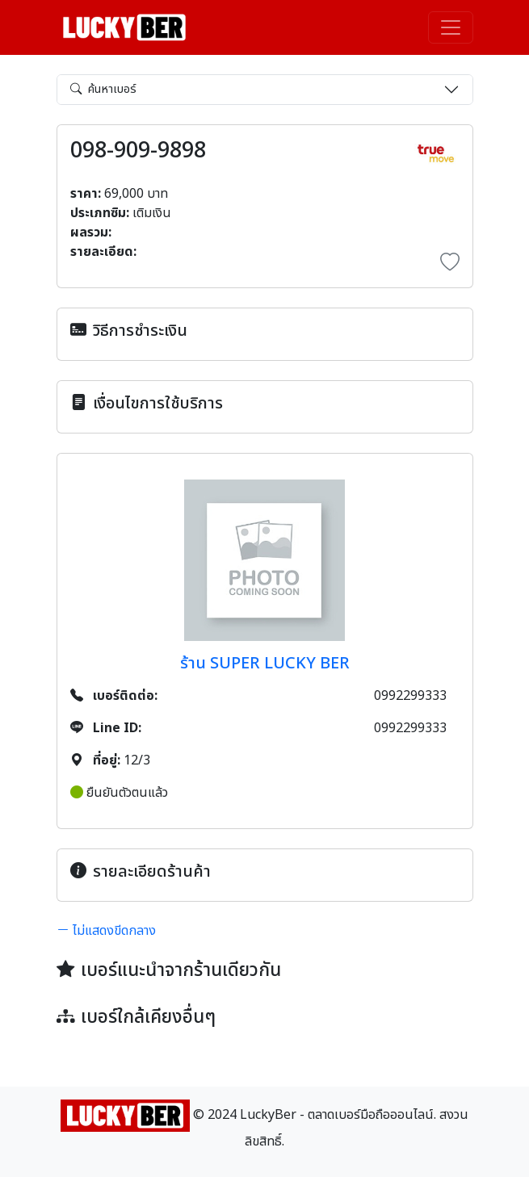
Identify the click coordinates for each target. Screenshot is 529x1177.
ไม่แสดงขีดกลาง (106, 930)
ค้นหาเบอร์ (103, 89)
